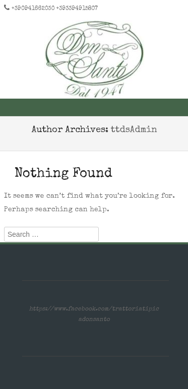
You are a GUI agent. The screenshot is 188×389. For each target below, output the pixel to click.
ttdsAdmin (134, 130)
